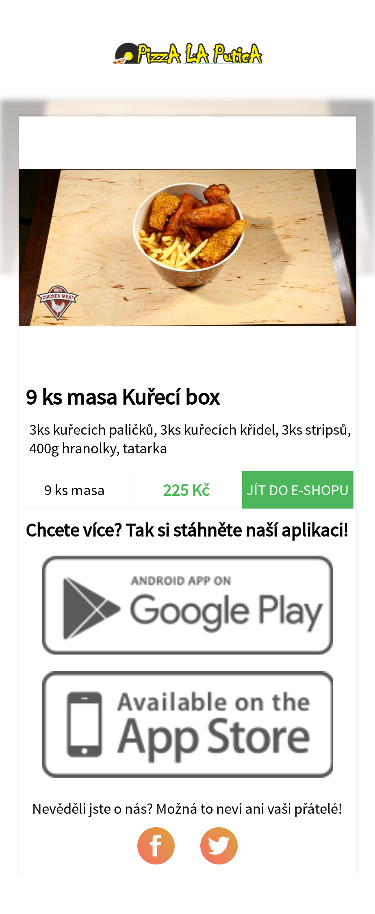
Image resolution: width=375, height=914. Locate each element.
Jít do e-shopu (298, 490)
